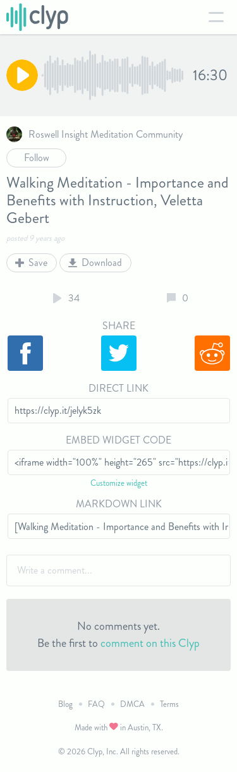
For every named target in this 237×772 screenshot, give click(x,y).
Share (118, 325)
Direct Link (118, 388)
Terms (169, 704)
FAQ (96, 704)
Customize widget (118, 483)
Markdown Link (119, 504)
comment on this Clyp (150, 643)
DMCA (132, 704)
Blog (65, 704)
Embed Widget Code (118, 440)
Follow (36, 157)
